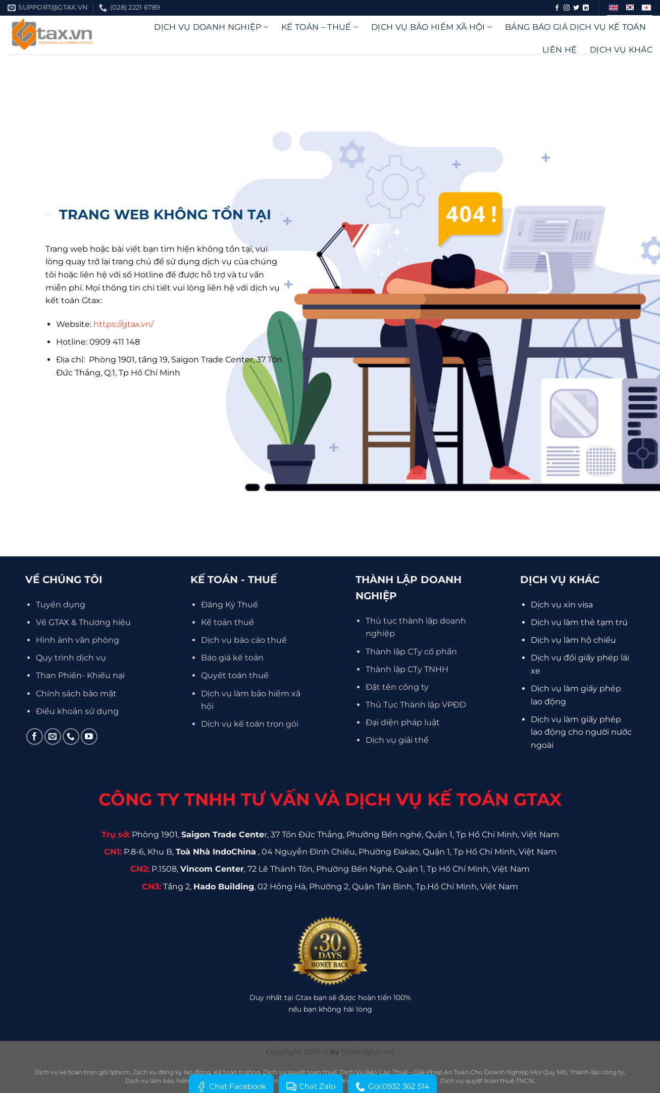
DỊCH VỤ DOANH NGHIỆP (211, 27)
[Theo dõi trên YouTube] (89, 736)
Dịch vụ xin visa (562, 604)
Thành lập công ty (597, 1072)
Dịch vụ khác (621, 50)
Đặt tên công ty (397, 687)
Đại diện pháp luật (403, 722)
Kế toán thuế (227, 622)
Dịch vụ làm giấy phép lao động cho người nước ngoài (581, 732)
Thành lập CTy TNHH (407, 669)
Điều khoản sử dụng (77, 711)
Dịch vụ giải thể (397, 740)
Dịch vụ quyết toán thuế (300, 1072)
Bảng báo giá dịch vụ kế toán (575, 27)
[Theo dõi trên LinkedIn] (586, 8)
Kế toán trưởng (237, 1072)
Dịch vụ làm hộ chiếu (573, 640)
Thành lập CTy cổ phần (411, 651)
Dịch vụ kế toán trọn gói (249, 724)
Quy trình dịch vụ (71, 657)
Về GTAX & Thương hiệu (83, 622)
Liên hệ (559, 50)
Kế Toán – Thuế (319, 27)
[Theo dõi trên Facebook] (557, 8)
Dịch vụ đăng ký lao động (172, 1072)
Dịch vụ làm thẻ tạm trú (579, 622)
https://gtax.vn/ (123, 324)
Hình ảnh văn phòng (77, 640)
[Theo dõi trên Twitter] (576, 8)
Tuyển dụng (60, 604)
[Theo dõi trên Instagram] (567, 8)
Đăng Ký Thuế (229, 604)
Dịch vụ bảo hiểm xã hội (431, 27)
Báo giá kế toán (232, 657)
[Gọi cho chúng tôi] (71, 736)
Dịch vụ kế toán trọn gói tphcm (82, 1072)
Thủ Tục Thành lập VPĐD (416, 704)
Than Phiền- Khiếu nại (80, 675)
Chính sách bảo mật (76, 693)
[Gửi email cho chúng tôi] (52, 736)
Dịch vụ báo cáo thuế (244, 640)
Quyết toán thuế (235, 675)
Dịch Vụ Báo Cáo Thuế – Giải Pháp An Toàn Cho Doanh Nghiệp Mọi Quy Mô (453, 1072)
